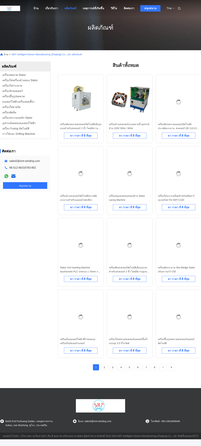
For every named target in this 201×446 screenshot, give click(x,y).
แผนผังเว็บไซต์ (10, 436)
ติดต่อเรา (129, 8)
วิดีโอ (114, 8)
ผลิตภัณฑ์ (70, 8)
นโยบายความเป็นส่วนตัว (33, 436)
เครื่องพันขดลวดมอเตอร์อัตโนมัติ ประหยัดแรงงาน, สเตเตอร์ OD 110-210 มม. (178, 128)
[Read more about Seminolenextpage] (163, 367)
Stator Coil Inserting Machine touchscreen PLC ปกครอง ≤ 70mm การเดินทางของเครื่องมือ (80, 271)
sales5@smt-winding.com (24, 161)
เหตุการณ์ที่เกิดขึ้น (93, 8)
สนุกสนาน (150, 8)
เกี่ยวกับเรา (51, 8)
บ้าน (36, 8)
